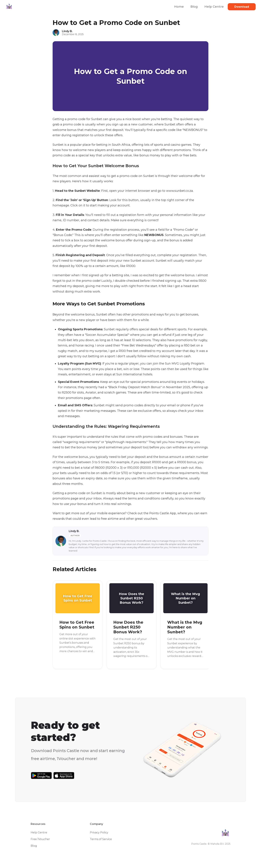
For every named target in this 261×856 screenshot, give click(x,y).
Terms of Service (101, 839)
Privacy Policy (99, 832)
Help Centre (214, 6)
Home (179, 6)
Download (241, 6)
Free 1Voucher (40, 839)
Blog (194, 6)
